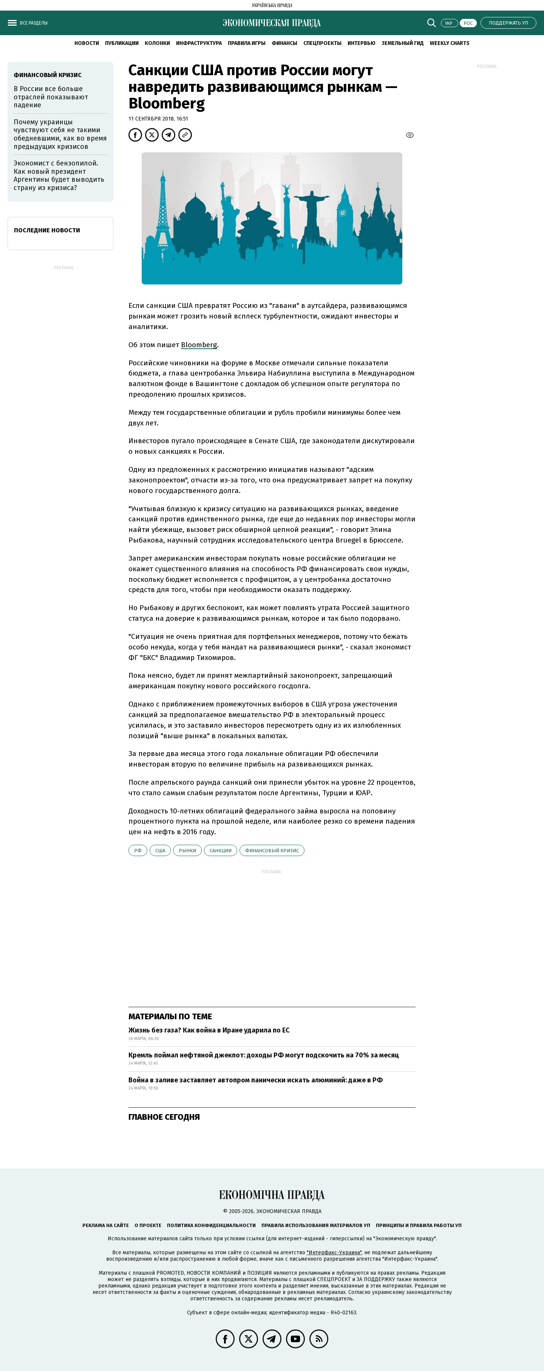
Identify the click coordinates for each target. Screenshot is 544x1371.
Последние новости (47, 230)
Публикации (122, 43)
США (160, 850)
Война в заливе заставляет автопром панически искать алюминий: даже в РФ (255, 1080)
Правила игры (247, 43)
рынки (187, 850)
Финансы (284, 43)
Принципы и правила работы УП (419, 1225)
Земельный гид (403, 43)
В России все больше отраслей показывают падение (51, 97)
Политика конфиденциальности (211, 1225)
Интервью (362, 43)
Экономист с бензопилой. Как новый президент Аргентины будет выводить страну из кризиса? (59, 175)
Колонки (157, 43)
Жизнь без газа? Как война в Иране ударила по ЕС (209, 1030)
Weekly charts (450, 43)
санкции (221, 850)
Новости (86, 43)
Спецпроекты (322, 43)
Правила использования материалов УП (315, 1225)
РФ (138, 850)
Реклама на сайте (105, 1225)
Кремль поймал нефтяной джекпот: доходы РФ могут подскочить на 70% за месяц (263, 1055)
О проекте (147, 1225)
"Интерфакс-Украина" (334, 1252)
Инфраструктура (199, 43)
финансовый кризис (272, 850)
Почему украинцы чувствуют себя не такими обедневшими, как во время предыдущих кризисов (60, 134)
